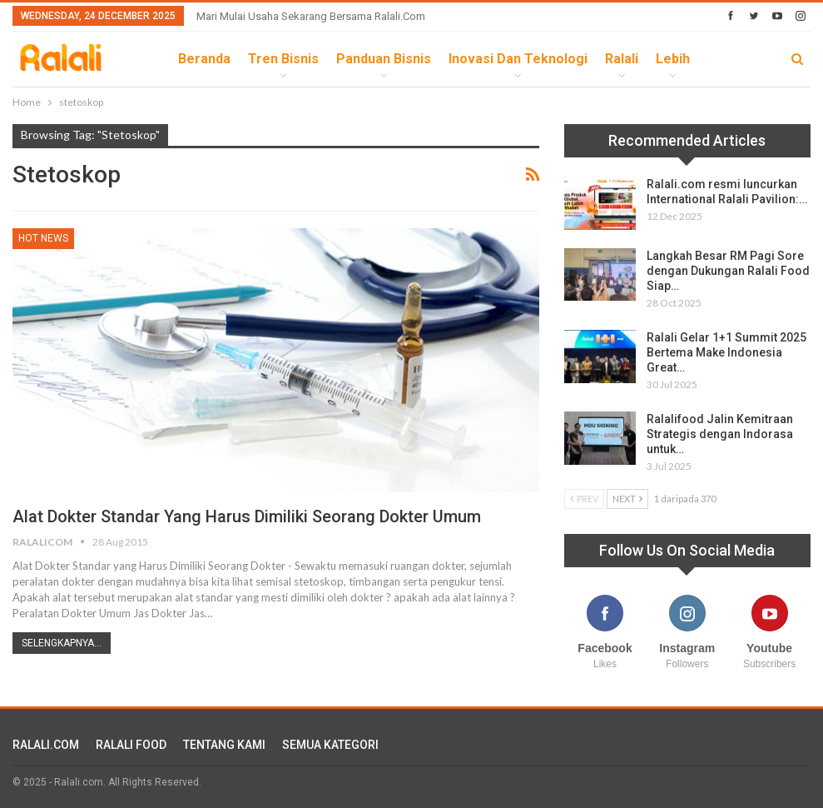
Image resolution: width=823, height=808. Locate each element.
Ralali (621, 59)
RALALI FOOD (131, 744)
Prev (584, 498)
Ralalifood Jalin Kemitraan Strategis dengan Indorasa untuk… (720, 434)
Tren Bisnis (283, 59)
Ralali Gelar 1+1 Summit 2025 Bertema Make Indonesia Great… (726, 352)
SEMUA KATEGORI (330, 744)
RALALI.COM (45, 744)
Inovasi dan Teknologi (518, 59)
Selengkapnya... (62, 643)
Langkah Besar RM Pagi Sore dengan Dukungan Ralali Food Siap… (728, 270)
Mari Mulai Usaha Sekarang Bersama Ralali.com (310, 16)
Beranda (204, 59)
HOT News (43, 238)
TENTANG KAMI (224, 744)
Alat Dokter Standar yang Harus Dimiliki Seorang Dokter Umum (246, 516)
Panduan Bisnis (383, 59)
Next (627, 498)
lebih (673, 59)
